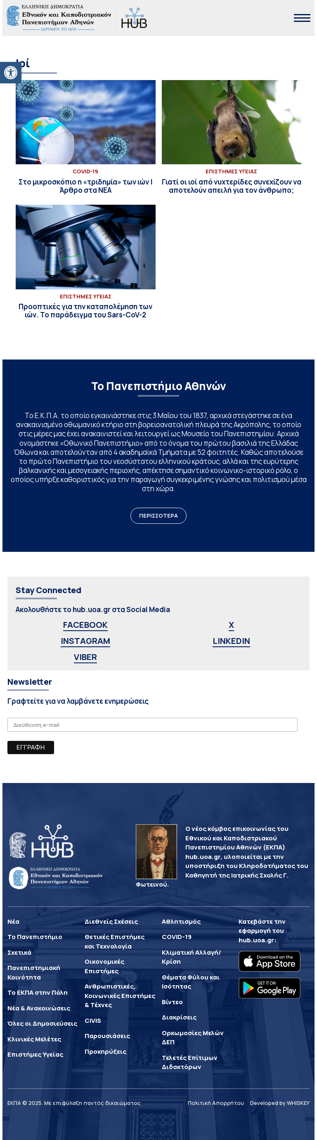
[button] (10, 72)
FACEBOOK (85, 624)
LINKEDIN (231, 640)
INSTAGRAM (85, 640)
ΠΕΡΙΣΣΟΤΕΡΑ (158, 515)
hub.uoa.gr (256, 940)
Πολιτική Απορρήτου (216, 1103)
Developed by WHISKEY (280, 1103)
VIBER (85, 656)
